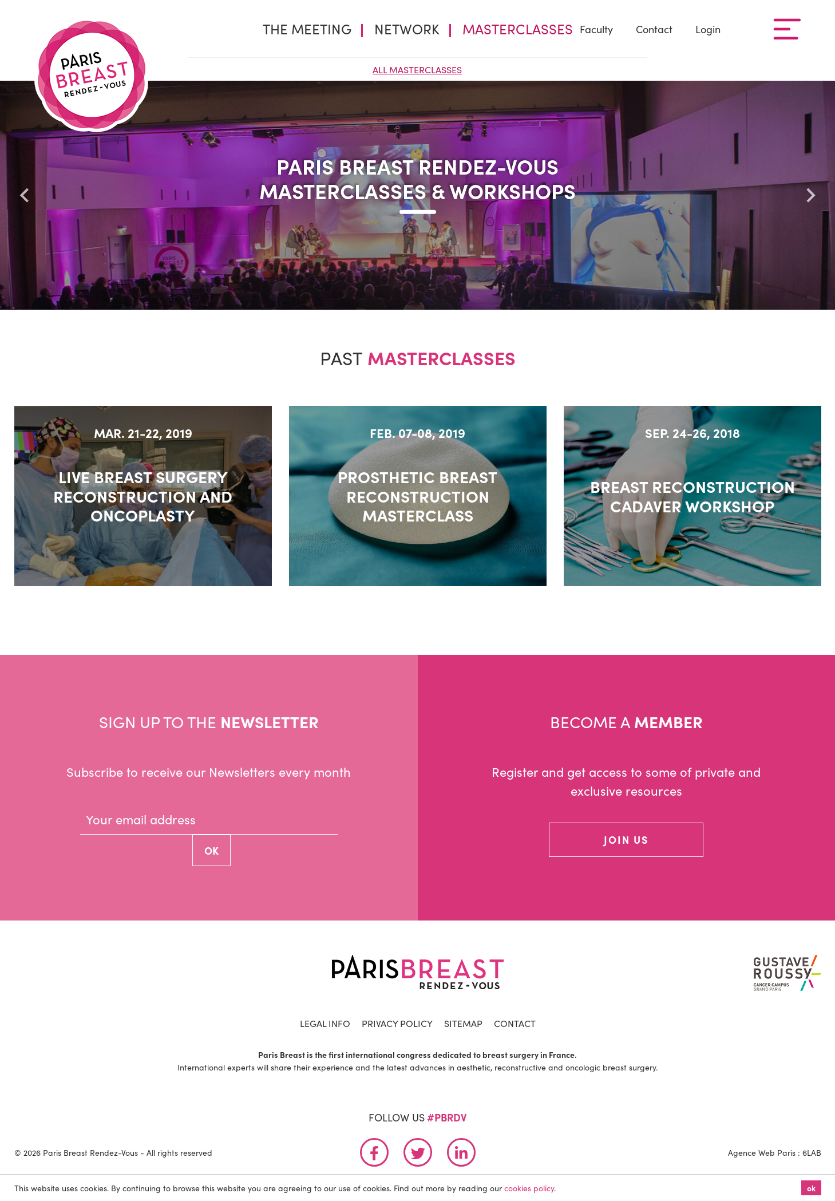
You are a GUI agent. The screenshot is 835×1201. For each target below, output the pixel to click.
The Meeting (307, 28)
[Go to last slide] (25, 195)
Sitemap (463, 1023)
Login (708, 29)
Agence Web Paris (762, 1152)
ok (811, 1188)
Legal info (325, 1023)
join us (626, 839)
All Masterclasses (417, 69)
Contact (654, 29)
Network (407, 28)
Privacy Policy (397, 1023)
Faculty (596, 29)
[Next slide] (809, 195)
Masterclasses (517, 28)
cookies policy (529, 1188)
